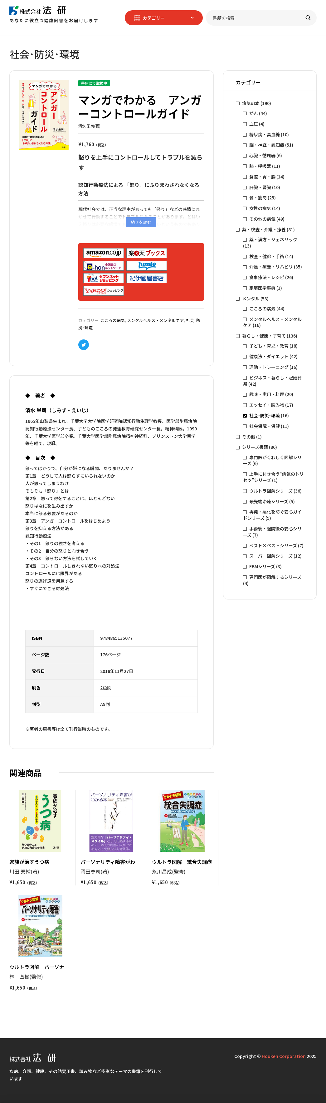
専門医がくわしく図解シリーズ (272, 460)
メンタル (251, 298)
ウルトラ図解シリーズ (271, 491)
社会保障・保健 (264, 426)
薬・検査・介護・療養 (264, 229)
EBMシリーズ (262, 566)
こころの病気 (112, 320)
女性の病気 (260, 208)
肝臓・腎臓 (260, 187)
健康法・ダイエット (269, 356)
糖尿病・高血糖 (264, 134)
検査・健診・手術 (266, 256)
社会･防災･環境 (264, 415)
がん (253, 113)
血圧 (253, 124)
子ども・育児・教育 (269, 346)
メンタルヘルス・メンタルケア (155, 320)
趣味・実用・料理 (266, 394)
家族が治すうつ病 (29, 861)
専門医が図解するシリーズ (275, 577)
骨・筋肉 (258, 197)
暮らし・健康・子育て (264, 336)
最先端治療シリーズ (268, 501)
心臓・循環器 (262, 155)
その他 (248, 437)
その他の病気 (262, 219)
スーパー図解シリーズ (271, 556)
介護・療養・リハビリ (271, 266)
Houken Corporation (284, 1056)
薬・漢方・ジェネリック (273, 239)
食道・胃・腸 (262, 176)
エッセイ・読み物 (266, 405)
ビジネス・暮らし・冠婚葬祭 (272, 380)
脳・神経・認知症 (266, 145)
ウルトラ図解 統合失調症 (182, 861)
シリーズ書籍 (255, 447)
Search (308, 18)
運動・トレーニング (269, 367)
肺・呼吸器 (260, 166)
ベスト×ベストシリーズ (273, 545)
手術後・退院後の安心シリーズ (272, 531)
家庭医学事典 (262, 288)
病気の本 (251, 103)
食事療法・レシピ (266, 277)
